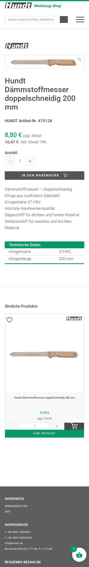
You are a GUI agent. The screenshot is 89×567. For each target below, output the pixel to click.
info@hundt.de (14, 543)
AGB (7, 511)
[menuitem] (80, 19)
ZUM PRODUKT (44, 433)
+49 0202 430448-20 (18, 538)
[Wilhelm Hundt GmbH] (33, 5)
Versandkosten (16, 506)
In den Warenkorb (40, 175)
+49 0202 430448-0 (18, 532)
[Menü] (80, 19)
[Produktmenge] (20, 161)
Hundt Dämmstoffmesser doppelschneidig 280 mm (44, 397)
